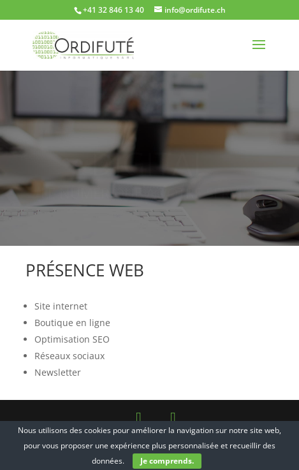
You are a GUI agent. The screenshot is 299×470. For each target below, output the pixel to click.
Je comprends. (167, 460)
